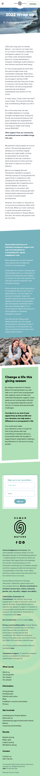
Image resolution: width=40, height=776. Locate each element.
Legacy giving (8, 742)
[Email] (20, 493)
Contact (33, 4)
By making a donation (14, 387)
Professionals (8, 694)
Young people (8, 691)
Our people (7, 680)
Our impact (7, 677)
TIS (21, 658)
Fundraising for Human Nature (14, 715)
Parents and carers (10, 696)
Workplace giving (10, 745)
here (19, 614)
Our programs (8, 675)
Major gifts (7, 740)
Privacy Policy (14, 772)
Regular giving (8, 737)
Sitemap (5, 772)
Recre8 (24, 170)
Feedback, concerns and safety (15, 701)
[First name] (20, 485)
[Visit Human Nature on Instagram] (20, 542)
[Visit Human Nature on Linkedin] (23, 542)
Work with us (8, 718)
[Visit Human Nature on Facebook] (16, 542)
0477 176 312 (7, 759)
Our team (9, 319)
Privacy (6, 704)
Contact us (7, 756)
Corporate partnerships (12, 726)
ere (13, 648)
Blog (4, 699)
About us (6, 672)
